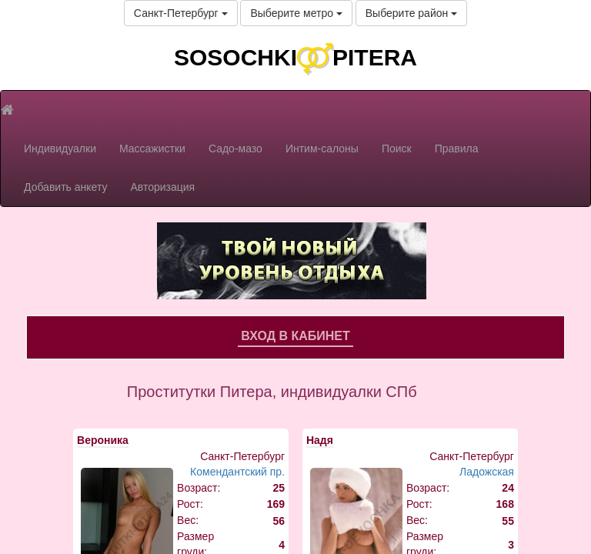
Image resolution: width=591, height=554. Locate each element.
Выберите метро (296, 13)
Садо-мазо (235, 148)
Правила (457, 148)
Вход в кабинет (295, 335)
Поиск (397, 148)
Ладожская (486, 472)
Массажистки (152, 148)
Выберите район (411, 13)
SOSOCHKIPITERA (295, 57)
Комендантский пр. (237, 472)
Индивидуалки (60, 148)
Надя (319, 440)
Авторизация (162, 187)
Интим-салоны (322, 148)
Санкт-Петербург (181, 13)
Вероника (103, 440)
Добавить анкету (65, 187)
